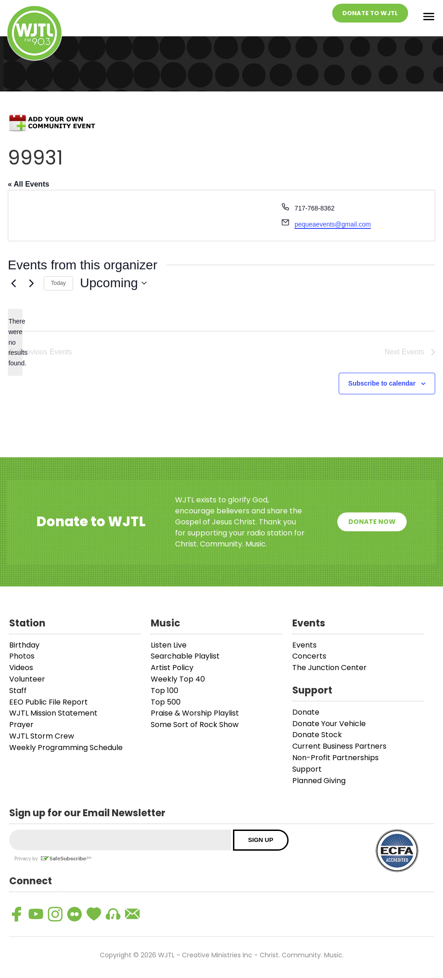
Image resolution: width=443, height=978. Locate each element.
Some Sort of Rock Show (195, 724)
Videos (21, 667)
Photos (21, 656)
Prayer (21, 724)
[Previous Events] (13, 283)
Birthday (24, 645)
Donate (305, 712)
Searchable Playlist (185, 656)
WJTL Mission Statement (53, 713)
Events (304, 645)
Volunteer (27, 679)
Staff (18, 690)
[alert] (15, 342)
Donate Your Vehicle (329, 723)
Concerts (309, 656)
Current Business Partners (339, 746)
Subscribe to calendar (381, 383)
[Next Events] (31, 283)
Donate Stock (317, 734)
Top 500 (166, 702)
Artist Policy (172, 667)
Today (58, 283)
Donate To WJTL (370, 13)
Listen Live (169, 645)
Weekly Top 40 (178, 679)
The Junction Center (329, 667)
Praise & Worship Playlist (195, 713)
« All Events (28, 184)
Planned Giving (319, 780)
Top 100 (164, 690)
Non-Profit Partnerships (335, 757)
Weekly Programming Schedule (66, 747)
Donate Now (372, 521)
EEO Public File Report (48, 702)
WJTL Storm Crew (41, 736)
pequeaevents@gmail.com (333, 224)
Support (307, 769)
